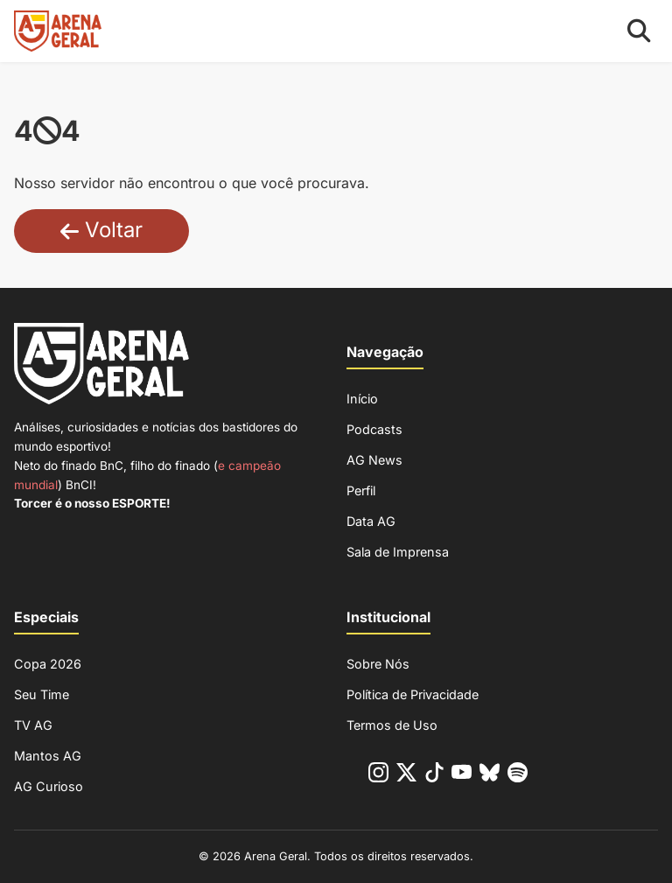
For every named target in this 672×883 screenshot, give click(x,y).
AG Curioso (48, 786)
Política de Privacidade (412, 694)
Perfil (360, 490)
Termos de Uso (392, 725)
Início (362, 398)
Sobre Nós (378, 663)
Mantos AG (47, 755)
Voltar (101, 229)
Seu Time (41, 694)
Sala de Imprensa (397, 551)
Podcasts (374, 429)
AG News (374, 459)
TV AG (33, 725)
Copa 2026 (47, 663)
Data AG (371, 521)
